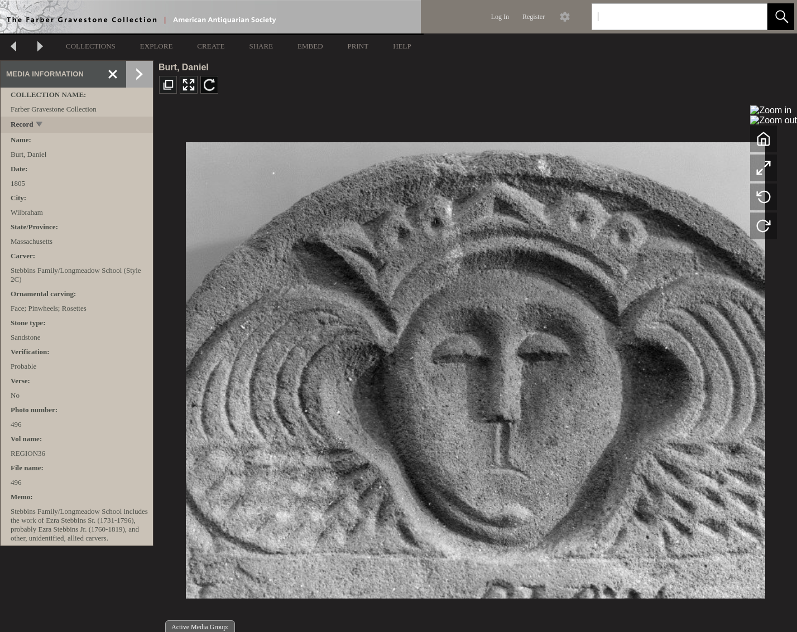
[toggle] (40, 125)
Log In (500, 17)
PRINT (358, 46)
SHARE (261, 46)
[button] (780, 16)
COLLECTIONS (91, 46)
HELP (402, 46)
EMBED (310, 46)
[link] (750, 16)
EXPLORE (156, 46)
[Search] (666, 16)
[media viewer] (475, 367)
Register (533, 17)
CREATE (210, 46)
